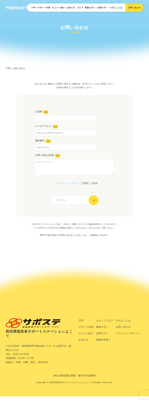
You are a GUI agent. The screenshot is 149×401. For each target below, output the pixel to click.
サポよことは (116, 7)
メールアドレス (47, 127)
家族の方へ (90, 7)
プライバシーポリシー (69, 186)
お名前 (42, 113)
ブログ (80, 7)
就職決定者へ (103, 344)
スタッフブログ (104, 325)
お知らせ (70, 7)
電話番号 (43, 142)
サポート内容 (43, 7)
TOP (33, 7)
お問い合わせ (123, 331)
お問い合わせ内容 (48, 157)
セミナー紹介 (58, 7)
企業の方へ (102, 7)
